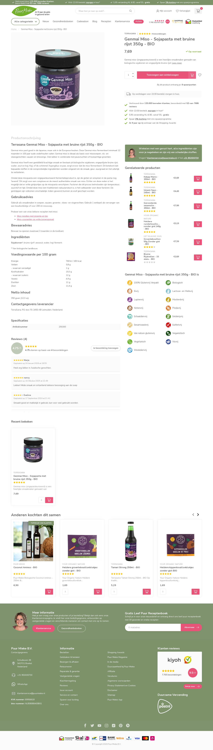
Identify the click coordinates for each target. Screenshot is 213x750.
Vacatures (112, 676)
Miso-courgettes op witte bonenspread (35, 219)
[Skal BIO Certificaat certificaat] (79, 738)
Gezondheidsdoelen (63, 21)
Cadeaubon (82, 21)
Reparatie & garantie (70, 671)
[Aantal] (41, 500)
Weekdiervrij (140, 350)
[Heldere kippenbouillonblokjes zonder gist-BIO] (180, 541)
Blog (94, 21)
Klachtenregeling (68, 680)
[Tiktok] (113, 726)
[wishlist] (183, 11)
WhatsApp (22, 684)
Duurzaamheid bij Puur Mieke (121, 666)
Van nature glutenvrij (144, 333)
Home (14, 29)
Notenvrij (138, 307)
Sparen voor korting (69, 699)
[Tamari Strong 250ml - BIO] (131, 541)
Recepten (106, 21)
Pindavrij (176, 307)
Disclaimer (112, 690)
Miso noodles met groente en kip (32, 216)
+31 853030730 (191, 158)
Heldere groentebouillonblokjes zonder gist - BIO (79, 569)
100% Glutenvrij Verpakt (146, 282)
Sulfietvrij (177, 324)
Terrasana (130, 34)
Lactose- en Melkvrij (182, 291)
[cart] (198, 11)
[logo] (33, 11)
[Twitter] (92, 726)
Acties (138, 21)
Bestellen (64, 652)
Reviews (64, 685)
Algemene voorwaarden (119, 680)
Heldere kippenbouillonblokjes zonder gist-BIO (177, 569)
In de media (113, 661)
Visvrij (175, 341)
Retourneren (66, 666)
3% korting (171, 2)
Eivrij (136, 291)
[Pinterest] (120, 726)
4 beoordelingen (159, 33)
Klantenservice (122, 21)
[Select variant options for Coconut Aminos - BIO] (49, 592)
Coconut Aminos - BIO (25, 567)
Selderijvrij (177, 316)
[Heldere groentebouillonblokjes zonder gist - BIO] (82, 541)
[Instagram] (106, 726)
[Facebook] (85, 726)
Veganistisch (178, 333)
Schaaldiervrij (140, 316)
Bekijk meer (192, 686)
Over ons (64, 704)
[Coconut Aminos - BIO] (33, 541)
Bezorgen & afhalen (69, 661)
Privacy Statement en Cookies (122, 685)
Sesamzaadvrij (141, 324)
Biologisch (177, 282)
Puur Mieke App (115, 699)
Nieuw (45, 21)
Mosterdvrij (178, 299)
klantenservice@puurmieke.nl (162, 158)
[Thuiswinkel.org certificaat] (194, 21)
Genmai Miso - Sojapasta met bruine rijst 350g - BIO (44, 29)
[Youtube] (99, 726)
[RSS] (128, 726)
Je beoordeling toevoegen (105, 348)
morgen (89, 2)
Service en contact (69, 695)
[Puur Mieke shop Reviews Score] (168, 21)
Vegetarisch (140, 341)
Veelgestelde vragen (70, 676)
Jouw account (66, 690)
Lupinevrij (139, 299)
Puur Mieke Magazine (117, 657)
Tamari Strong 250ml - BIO (125, 567)
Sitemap (111, 695)
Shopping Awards (116, 652)
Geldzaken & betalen (70, 657)
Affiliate (111, 671)
